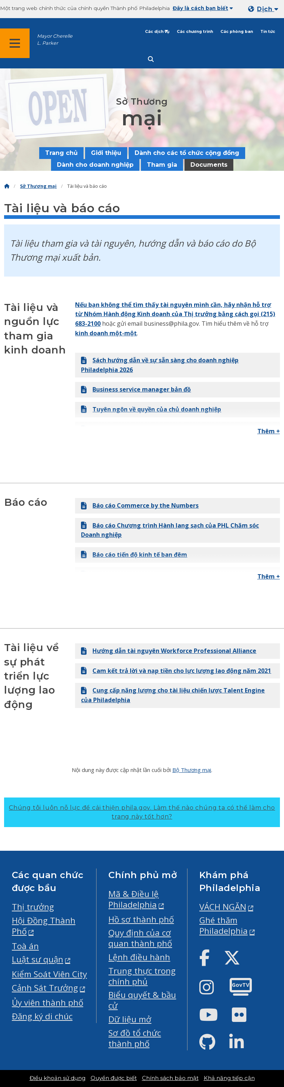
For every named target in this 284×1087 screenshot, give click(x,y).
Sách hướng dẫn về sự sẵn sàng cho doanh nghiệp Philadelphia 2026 (160, 365)
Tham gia (162, 164)
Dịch (267, 9)
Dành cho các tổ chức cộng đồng (187, 152)
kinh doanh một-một (106, 333)
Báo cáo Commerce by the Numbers (140, 505)
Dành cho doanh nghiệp (95, 164)
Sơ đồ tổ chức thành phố (134, 1038)
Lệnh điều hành (139, 957)
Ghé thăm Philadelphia (223, 925)
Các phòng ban (236, 31)
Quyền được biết (114, 1078)
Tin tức (267, 31)
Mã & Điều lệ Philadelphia (133, 899)
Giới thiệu (106, 152)
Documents (208, 164)
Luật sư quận (37, 959)
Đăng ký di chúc (42, 1016)
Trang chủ (61, 152)
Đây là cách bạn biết (203, 8)
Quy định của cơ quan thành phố (140, 938)
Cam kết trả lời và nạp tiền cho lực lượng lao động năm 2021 (176, 671)
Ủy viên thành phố (47, 1002)
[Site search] (151, 59)
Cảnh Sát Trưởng (45, 987)
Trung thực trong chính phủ (142, 976)
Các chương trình (195, 31)
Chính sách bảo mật (170, 1078)
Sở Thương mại (38, 186)
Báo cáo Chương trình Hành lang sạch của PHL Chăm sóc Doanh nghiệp (170, 530)
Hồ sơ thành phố (141, 919)
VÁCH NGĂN (222, 906)
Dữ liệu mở (129, 1019)
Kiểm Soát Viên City (49, 974)
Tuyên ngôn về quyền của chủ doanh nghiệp (151, 409)
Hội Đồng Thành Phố (43, 926)
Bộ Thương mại (191, 769)
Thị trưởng (33, 906)
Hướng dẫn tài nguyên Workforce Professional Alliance (168, 651)
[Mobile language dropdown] (264, 9)
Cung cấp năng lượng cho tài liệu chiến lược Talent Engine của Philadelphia (173, 695)
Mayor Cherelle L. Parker (54, 39)
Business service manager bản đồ (136, 389)
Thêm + (268, 431)
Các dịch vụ (157, 31)
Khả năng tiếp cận (229, 1078)
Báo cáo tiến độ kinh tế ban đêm (134, 555)
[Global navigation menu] (15, 43)
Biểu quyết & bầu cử (142, 1000)
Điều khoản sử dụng (57, 1078)
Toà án (25, 946)
